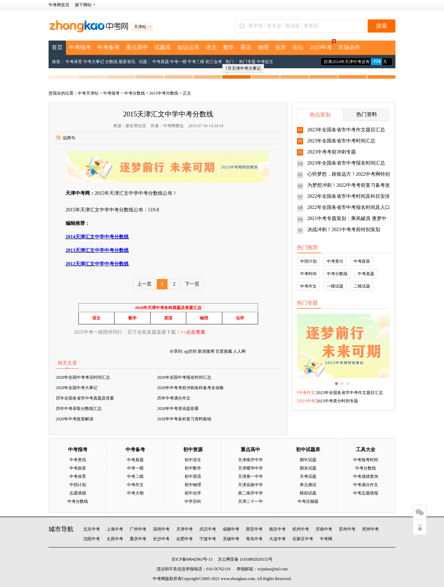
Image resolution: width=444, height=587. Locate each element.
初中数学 (193, 468)
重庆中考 (138, 538)
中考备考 (108, 47)
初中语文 (193, 459)
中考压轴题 (308, 501)
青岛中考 (254, 538)
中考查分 (335, 261)
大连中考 (277, 538)
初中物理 (193, 484)
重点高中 (137, 47)
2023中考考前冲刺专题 (331, 152)
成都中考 (231, 529)
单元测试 (308, 484)
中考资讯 (77, 459)
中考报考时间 (365, 459)
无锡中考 (231, 538)
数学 (228, 47)
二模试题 (361, 286)
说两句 (65, 137)
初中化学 (193, 493)
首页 (57, 47)
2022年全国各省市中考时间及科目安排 (348, 196)
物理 (263, 47)
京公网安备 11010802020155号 (245, 559)
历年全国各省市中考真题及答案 (85, 398)
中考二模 (196, 61)
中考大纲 (135, 493)
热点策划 (320, 114)
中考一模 (178, 61)
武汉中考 (207, 529)
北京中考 (91, 529)
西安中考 (254, 529)
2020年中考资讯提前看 (178, 408)
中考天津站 (88, 93)
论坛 (298, 47)
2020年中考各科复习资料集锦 (184, 419)
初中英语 (193, 476)
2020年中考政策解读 (74, 419)
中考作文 (308, 286)
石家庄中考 (302, 538)
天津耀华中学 (250, 468)
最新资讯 (127, 61)
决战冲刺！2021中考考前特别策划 (343, 229)
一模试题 (335, 286)
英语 (245, 47)
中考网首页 (59, 4)
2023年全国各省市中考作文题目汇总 (346, 129)
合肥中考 (184, 538)
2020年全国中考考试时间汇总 (83, 377)
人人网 (239, 351)
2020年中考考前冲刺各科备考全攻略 (190, 387)
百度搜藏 (223, 351)
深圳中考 (161, 529)
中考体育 (74, 61)
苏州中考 (347, 529)
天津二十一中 (250, 501)
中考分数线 (134, 93)
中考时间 (308, 273)
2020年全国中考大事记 (76, 387)
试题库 (162, 47)
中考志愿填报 (365, 493)
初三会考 (213, 61)
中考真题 (160, 61)
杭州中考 (300, 529)
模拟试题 (308, 493)
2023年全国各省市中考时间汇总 (341, 140)
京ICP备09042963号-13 (192, 559)
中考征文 (265, 61)
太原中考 (114, 538)
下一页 (192, 284)
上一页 (144, 284)
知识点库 (188, 47)
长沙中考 (161, 538)
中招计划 (308, 261)
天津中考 (184, 529)
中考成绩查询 (365, 476)
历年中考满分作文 (173, 398)
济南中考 (324, 529)
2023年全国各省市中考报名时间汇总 (346, 163)
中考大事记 (93, 61)
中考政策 (361, 261)
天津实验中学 (250, 484)
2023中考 (322, 45)
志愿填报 (77, 493)
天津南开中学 (250, 459)
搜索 (381, 26)
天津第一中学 (250, 476)
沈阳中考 (91, 538)
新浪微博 (206, 351)
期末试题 (308, 468)
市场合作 (349, 47)
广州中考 (138, 529)
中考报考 (80, 47)
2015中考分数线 (163, 93)
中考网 (326, 538)
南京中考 (277, 529)
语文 (211, 47)
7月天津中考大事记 (243, 69)
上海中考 (114, 529)
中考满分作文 (365, 484)
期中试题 (308, 459)
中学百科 (193, 501)
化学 (280, 47)
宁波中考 (207, 538)
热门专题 (247, 61)
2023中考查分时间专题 (337, 400)
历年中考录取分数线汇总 (79, 408)
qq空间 (190, 351)
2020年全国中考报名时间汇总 (184, 377)
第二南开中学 (250, 493)
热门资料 (366, 114)
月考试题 (308, 476)
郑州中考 (370, 529)
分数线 (111, 61)
